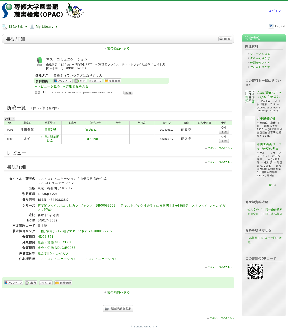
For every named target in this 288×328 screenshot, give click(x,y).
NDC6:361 (45, 236)
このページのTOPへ (220, 148)
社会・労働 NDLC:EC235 (56, 247)
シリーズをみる (260, 53)
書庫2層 (50, 129)
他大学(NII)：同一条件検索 (265, 209)
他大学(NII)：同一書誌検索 (265, 213)
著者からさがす (260, 58)
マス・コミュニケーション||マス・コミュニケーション (78, 258)
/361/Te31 (90, 129)
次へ (272, 184)
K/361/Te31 (91, 139)
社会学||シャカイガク (53, 253)
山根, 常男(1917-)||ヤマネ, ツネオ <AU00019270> (75, 231)
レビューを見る (48, 86)
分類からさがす (260, 62)
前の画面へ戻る (118, 48)
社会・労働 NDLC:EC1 (55, 242)
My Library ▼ (43, 27)
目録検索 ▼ (15, 27)
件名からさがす (260, 66)
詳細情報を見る (77, 86)
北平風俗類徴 (266, 118)
